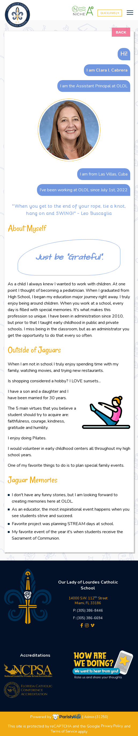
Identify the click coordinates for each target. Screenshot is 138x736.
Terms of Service (64, 731)
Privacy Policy (112, 726)
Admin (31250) (96, 717)
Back (121, 32)
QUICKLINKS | (109, 13)
